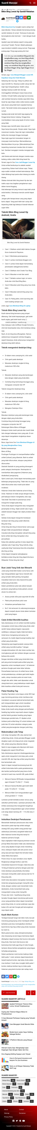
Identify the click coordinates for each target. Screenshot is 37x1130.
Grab (3, 1087)
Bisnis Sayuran (6, 1084)
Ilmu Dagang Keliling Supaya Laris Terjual (15, 1054)
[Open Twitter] (17, 1121)
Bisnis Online (21, 1080)
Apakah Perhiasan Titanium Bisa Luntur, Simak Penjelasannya (21, 1005)
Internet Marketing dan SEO (10, 1091)
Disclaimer (22, 1113)
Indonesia (15, 1087)
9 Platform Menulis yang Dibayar (21, 1040)
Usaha (4, 1101)
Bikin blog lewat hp (8, 27)
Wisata (15, 1101)
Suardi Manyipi (27, 1126)
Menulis (4, 1094)
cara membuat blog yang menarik (14, 986)
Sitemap (6, 1113)
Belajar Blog (28, 981)
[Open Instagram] (20, 1121)
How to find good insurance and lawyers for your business (21, 1059)
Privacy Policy (8, 1117)
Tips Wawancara (20, 1098)
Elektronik (21, 1084)
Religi (27, 1094)
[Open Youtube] (23, 1121)
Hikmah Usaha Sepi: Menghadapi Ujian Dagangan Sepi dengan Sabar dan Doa (15, 1049)
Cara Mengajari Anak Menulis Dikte (22, 1024)
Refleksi (16, 1094)
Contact (21, 1109)
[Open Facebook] (13, 1121)
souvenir (26, 1101)
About (6, 1109)
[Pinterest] (25, 17)
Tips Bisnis (5, 1098)
